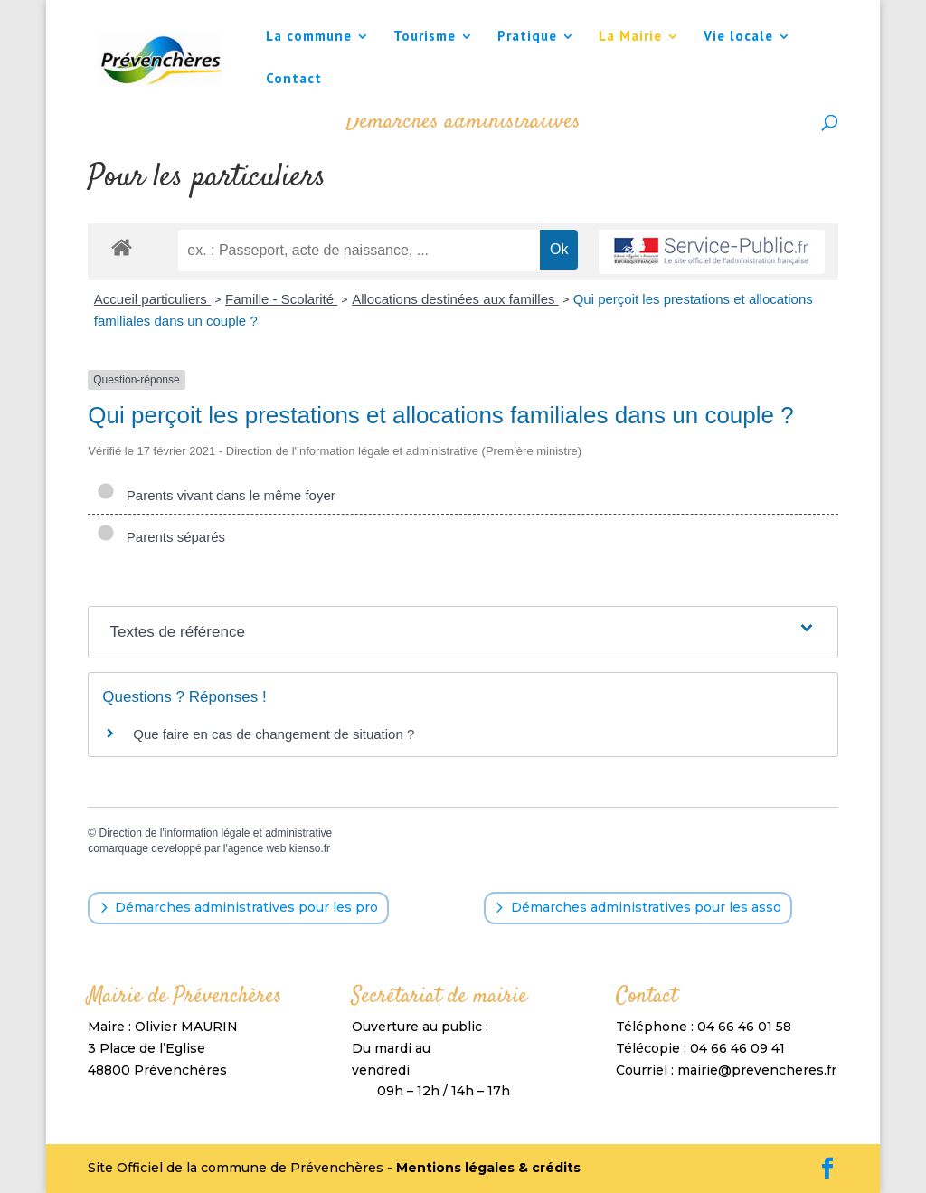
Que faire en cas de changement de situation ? (273, 734)
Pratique (527, 37)
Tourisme (424, 37)
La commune (309, 37)
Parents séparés (161, 536)
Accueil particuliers (152, 299)
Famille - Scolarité (281, 299)
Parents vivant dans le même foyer (216, 495)
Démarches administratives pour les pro (246, 907)
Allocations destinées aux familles (455, 299)
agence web (257, 848)
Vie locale (738, 37)
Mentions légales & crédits (488, 1168)
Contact (294, 79)
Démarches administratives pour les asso (646, 907)
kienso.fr (309, 848)
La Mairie (630, 37)
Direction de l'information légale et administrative (215, 833)
